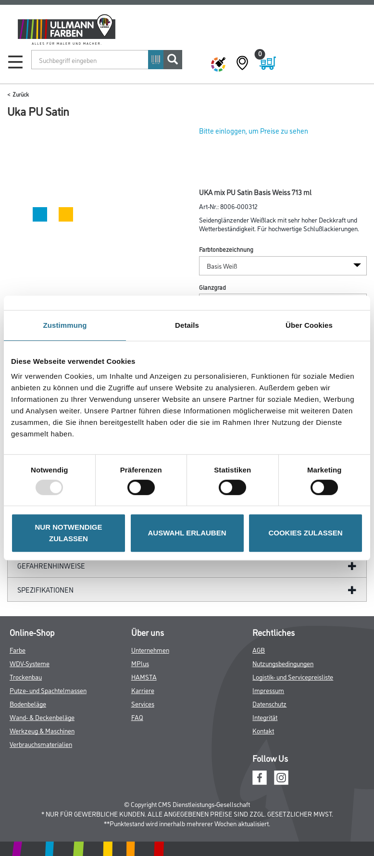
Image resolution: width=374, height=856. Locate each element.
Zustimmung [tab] (65, 325)
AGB (258, 649)
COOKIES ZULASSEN (305, 533)
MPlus (140, 663)
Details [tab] (187, 325)
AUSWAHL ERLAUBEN (187, 533)
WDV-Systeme (30, 663)
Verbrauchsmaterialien (41, 743)
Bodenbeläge (28, 703)
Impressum (268, 690)
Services (142, 703)
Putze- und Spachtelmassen (48, 690)
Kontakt (263, 730)
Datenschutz (269, 703)
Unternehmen (150, 649)
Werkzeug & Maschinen (42, 730)
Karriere (142, 690)
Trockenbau (26, 676)
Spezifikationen (45, 589)
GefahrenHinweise (51, 565)
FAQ (137, 716)
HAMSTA (144, 676)
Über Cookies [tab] (309, 325)
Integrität (264, 716)
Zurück (20, 94)
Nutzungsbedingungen (282, 663)
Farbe (17, 649)
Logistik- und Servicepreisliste (292, 676)
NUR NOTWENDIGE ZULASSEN (68, 533)
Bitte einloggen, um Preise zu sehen (253, 130)
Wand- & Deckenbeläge (42, 716)
